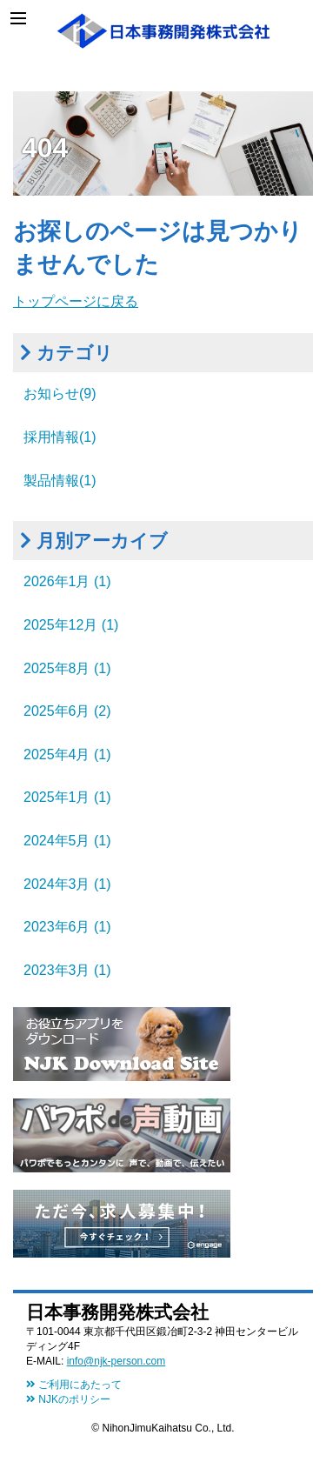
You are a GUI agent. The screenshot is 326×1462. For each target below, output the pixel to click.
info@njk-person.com (116, 1361)
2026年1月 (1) (67, 581)
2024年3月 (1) (67, 884)
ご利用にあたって (74, 1385)
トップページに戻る (75, 301)
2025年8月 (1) (67, 668)
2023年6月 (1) (67, 926)
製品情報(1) (59, 480)
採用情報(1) (59, 437)
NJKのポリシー (68, 1399)
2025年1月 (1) (67, 797)
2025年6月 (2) (67, 711)
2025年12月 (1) (70, 625)
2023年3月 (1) (67, 970)
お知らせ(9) (59, 393)
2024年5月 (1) (67, 840)
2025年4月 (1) (67, 754)
